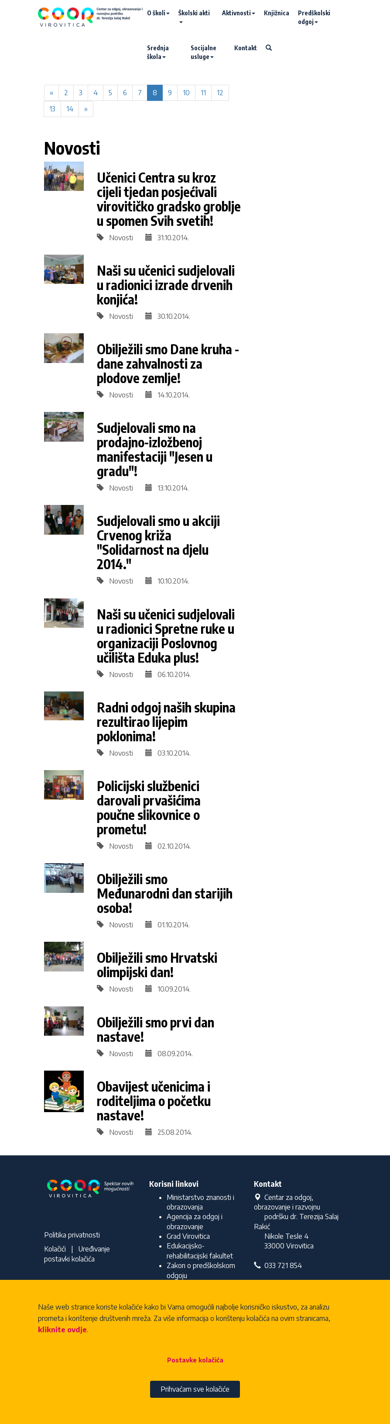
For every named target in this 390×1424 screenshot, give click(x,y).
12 (220, 92)
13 (52, 108)
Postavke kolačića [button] (195, 1360)
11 (203, 92)
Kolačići (55, 1248)
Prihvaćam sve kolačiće (195, 1389)
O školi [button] (158, 13)
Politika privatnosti (72, 1234)
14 (69, 108)
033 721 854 (278, 1265)
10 (186, 92)
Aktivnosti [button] (238, 13)
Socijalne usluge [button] (203, 52)
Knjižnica (276, 13)
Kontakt (245, 48)
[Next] (86, 109)
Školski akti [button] (194, 16)
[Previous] (51, 93)
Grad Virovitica (188, 1236)
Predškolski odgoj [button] (314, 17)
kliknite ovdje (62, 1329)
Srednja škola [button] (158, 52)
